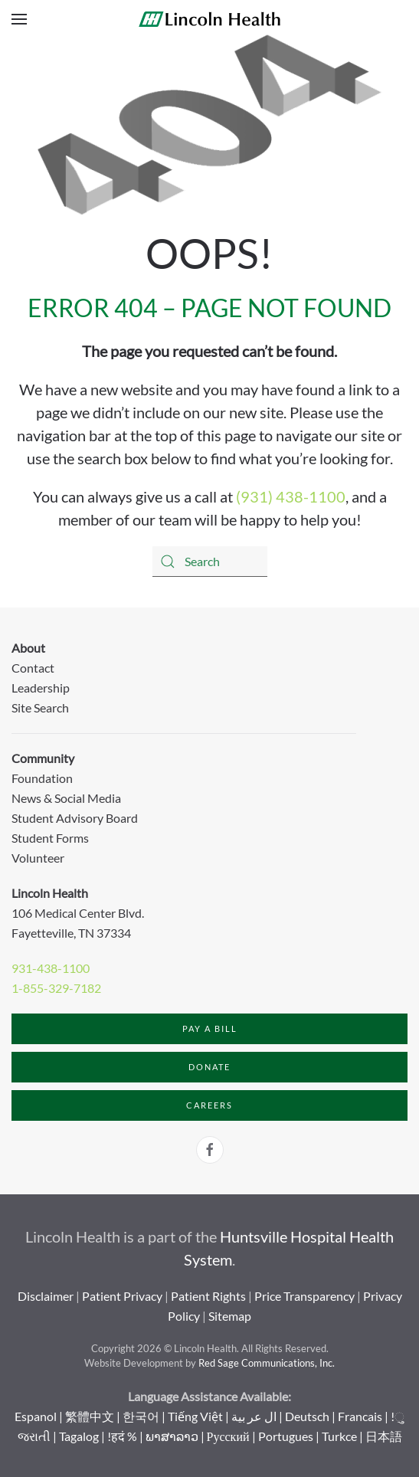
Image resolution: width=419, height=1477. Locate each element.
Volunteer (37, 857)
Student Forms (50, 837)
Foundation (42, 778)
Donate (209, 1067)
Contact (32, 667)
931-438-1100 (50, 968)
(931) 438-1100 (290, 496)
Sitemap (229, 1315)
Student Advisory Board (74, 818)
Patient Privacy (122, 1296)
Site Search (40, 707)
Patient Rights (208, 1296)
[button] (19, 19)
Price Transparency (304, 1296)
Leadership (40, 687)
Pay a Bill (209, 1028)
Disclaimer (46, 1296)
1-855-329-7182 (56, 988)
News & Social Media (66, 798)
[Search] (209, 561)
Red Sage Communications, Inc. (266, 1363)
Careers (209, 1105)
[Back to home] (209, 18)
